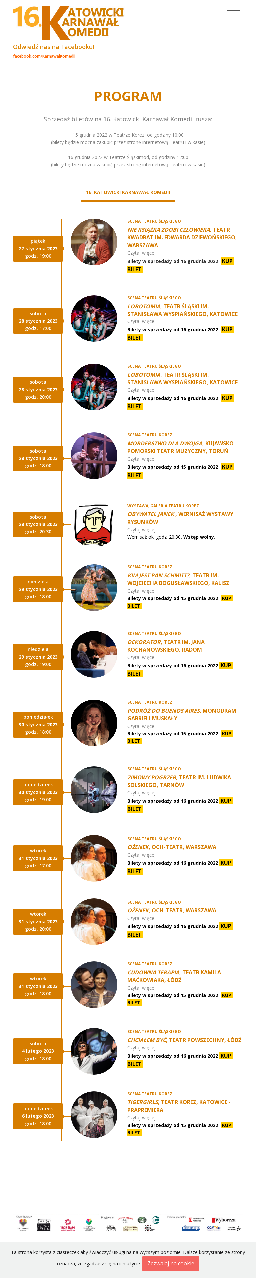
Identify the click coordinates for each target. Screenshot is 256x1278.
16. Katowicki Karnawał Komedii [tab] (128, 192)
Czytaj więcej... (143, 253)
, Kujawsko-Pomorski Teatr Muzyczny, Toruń (181, 447)
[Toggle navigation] (233, 14)
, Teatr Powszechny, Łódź (184, 1040)
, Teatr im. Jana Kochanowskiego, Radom (166, 645)
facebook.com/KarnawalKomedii (44, 56)
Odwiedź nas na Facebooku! (53, 47)
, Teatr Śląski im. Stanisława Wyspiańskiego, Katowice (182, 310)
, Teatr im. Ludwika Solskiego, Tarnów (179, 781)
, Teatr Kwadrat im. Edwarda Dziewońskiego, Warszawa (182, 237)
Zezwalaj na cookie (170, 1263)
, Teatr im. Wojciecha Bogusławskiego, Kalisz (178, 579)
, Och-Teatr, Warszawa (171, 847)
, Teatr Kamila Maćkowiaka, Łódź (174, 976)
